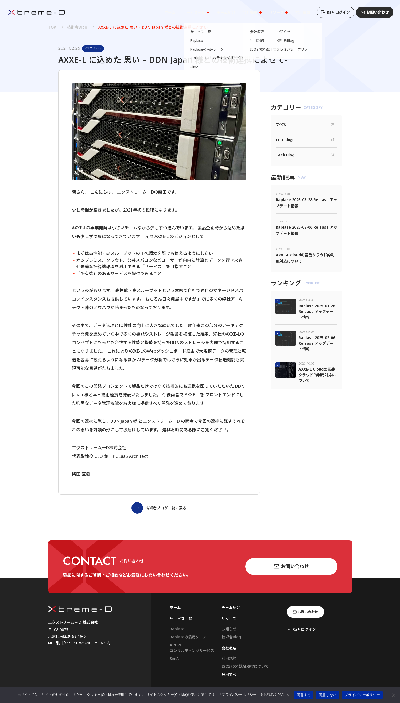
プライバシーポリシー (362, 695)
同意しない (327, 695)
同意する (304, 695)
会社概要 (229, 648)
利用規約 (229, 658)
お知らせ (229, 628)
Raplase (177, 628)
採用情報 (229, 674)
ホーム (175, 607)
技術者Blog (231, 636)
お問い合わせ (375, 12)
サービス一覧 (181, 618)
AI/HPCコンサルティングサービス (192, 647)
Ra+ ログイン (335, 12)
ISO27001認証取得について (245, 666)
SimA (174, 658)
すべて (306, 124)
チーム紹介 (231, 607)
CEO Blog (306, 139)
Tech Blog (306, 154)
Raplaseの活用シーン (188, 636)
